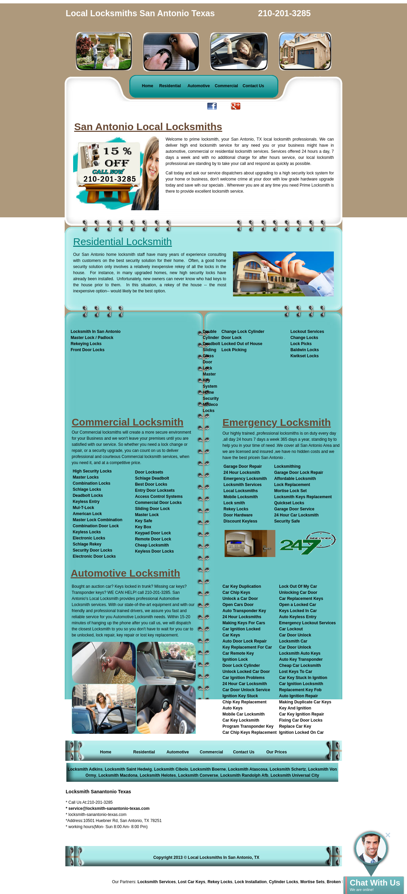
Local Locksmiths (240, 490)
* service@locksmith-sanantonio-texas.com (108, 808)
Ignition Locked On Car (301, 732)
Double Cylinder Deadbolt (211, 337)
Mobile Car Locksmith (243, 714)
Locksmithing (287, 466)
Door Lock (231, 337)
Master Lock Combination (98, 519)
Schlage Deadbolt (152, 478)
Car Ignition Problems (243, 677)
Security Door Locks (92, 550)
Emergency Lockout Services (307, 623)
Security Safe (287, 521)
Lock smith (234, 503)
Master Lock (147, 514)
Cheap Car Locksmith (300, 665)
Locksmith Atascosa (247, 769)
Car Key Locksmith (240, 720)
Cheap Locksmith (152, 545)
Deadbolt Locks (88, 495)
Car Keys (231, 635)
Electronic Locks (89, 538)
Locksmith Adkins (85, 769)
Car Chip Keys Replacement (249, 732)
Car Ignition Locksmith (301, 683)
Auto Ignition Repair (298, 696)
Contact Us (253, 85)
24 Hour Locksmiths (241, 616)
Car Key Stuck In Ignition (303, 677)
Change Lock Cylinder (242, 331)
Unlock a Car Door (240, 598)
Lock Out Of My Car (298, 586)
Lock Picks (301, 343)
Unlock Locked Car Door (246, 671)
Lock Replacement (292, 484)
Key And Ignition (295, 708)
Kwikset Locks (305, 356)
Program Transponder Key (248, 726)
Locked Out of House (241, 343)
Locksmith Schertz (288, 769)
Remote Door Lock (153, 539)
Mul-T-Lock (83, 507)
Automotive (199, 85)
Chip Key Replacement (244, 702)
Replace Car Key (295, 726)
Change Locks (304, 337)
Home (147, 85)
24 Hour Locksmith (241, 472)
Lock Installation (252, 881)
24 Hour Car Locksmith (296, 515)
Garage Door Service (294, 509)
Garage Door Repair (242, 466)
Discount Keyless (240, 521)
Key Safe (143, 520)
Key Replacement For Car (247, 647)
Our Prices (276, 752)
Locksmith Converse (198, 775)
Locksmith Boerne (208, 769)
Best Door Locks (151, 484)
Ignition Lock (235, 659)
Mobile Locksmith (240, 496)
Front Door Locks (88, 349)
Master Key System (210, 380)
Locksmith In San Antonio (96, 331)
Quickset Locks (289, 503)
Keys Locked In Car (298, 610)
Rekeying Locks (86, 343)
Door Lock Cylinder (241, 665)
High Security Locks (92, 471)
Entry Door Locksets (155, 490)
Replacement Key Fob (300, 689)
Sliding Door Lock (152, 508)
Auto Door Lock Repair (244, 641)
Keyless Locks (87, 532)
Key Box (143, 527)
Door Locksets (149, 472)
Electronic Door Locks (94, 556)
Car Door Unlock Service (246, 689)
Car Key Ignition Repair (301, 714)
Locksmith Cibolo (171, 769)
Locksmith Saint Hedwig (128, 769)
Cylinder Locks (285, 881)
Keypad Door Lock (153, 533)
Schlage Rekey (87, 544)
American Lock (87, 513)
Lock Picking (234, 349)
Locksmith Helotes (158, 775)
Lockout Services (307, 331)
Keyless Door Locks (154, 551)
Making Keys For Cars (243, 623)
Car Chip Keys (236, 592)
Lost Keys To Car (295, 671)
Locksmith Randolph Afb (244, 775)
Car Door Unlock (295, 635)
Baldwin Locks (305, 349)
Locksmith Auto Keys (299, 653)
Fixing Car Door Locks (300, 720)
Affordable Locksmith (295, 478)
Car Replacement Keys (301, 598)
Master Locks (86, 477)
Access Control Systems (159, 496)
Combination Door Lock (96, 526)
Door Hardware (238, 515)
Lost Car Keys (193, 881)
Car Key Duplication (241, 586)
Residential (170, 85)
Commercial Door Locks (158, 502)
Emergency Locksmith (245, 478)
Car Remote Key (238, 653)
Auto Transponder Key (244, 610)
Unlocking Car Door (298, 592)
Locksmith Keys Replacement (303, 496)
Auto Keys (232, 708)
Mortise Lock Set (290, 490)
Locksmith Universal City (295, 775)
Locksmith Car (293, 641)
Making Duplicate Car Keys (305, 702)
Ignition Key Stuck (240, 696)
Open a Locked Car (297, 604)
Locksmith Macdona (118, 775)
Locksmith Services (242, 484)
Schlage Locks (87, 489)
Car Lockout (291, 629)
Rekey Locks (235, 509)
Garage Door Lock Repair (298, 472)
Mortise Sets (314, 881)
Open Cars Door (238, 604)
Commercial (226, 85)
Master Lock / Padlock (92, 337)
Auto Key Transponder (301, 659)
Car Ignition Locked (241, 629)
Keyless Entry (86, 501)
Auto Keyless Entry (297, 616)
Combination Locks (91, 483)
